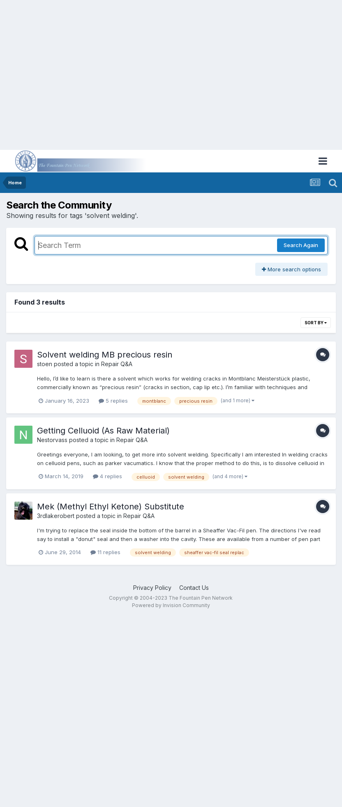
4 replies (107, 476)
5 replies (113, 400)
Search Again (301, 245)
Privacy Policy (152, 587)
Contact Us (194, 587)
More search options (291, 269)
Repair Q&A (116, 363)
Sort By (316, 322)
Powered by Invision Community (171, 605)
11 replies (105, 552)
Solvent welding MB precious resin (104, 355)
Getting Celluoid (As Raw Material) (103, 431)
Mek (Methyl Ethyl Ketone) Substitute (110, 506)
